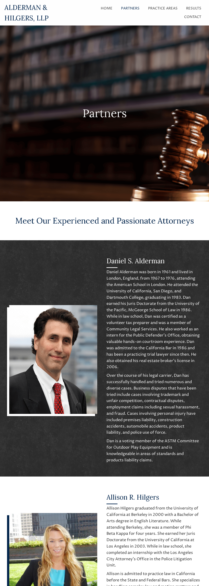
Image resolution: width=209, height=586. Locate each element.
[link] (106, 8)
